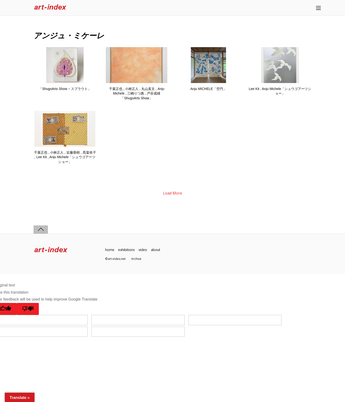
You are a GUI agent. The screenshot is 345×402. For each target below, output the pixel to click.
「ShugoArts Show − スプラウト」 (65, 89)
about (156, 250)
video (143, 250)
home (109, 250)
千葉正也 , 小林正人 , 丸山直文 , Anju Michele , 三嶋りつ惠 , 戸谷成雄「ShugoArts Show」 (136, 93)
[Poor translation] (28, 309)
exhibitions (126, 250)
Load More (172, 193)
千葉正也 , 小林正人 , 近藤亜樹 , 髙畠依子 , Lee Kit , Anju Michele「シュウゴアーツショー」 (65, 157)
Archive (136, 259)
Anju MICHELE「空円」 (208, 89)
